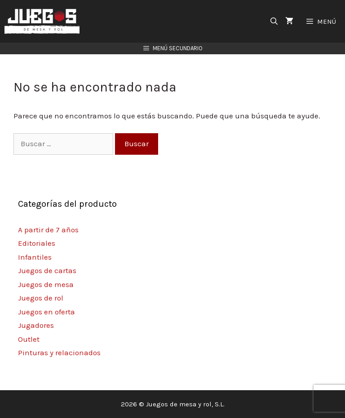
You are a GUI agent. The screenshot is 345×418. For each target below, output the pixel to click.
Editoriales (36, 243)
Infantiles (35, 257)
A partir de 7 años (48, 229)
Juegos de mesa (46, 284)
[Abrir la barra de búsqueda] (274, 21)
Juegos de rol (40, 297)
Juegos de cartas (47, 270)
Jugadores (36, 325)
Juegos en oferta (46, 311)
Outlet (29, 339)
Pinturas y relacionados (59, 352)
